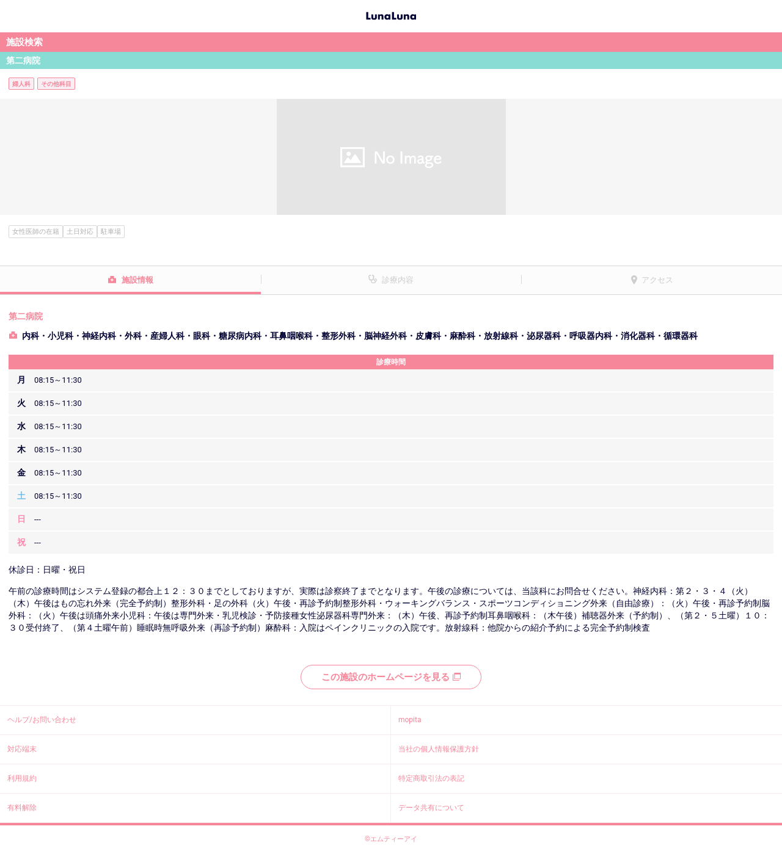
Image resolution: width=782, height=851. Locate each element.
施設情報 (137, 279)
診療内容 (398, 279)
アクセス (657, 279)
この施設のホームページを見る (391, 677)
